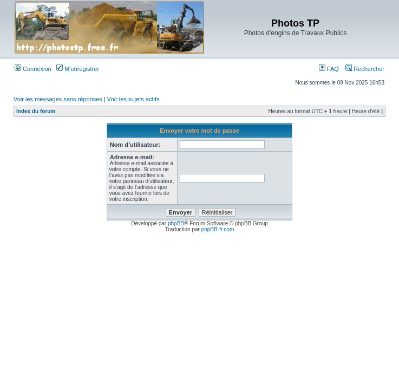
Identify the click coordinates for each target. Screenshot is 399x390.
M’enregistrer (77, 69)
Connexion (33, 69)
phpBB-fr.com (217, 229)
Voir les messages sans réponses (58, 99)
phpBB (176, 223)
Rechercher (364, 69)
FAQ (329, 69)
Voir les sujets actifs (133, 99)
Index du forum (35, 111)
